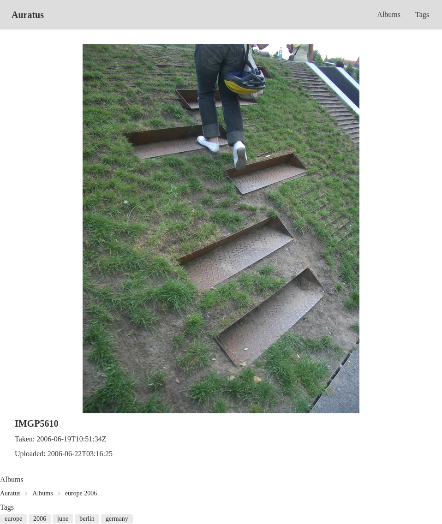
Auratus (28, 15)
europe (13, 518)
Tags (422, 14)
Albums (388, 14)
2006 (39, 518)
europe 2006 (81, 493)
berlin (87, 518)
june (62, 518)
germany (117, 518)
